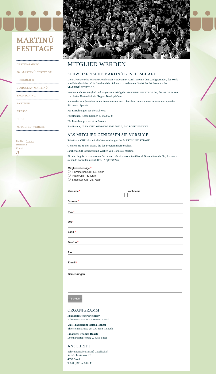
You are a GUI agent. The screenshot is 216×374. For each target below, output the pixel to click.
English (20, 141)
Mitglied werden (31, 126)
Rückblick (25, 79)
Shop (20, 119)
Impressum (21, 145)
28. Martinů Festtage (34, 72)
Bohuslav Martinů (32, 87)
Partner (23, 103)
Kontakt (20, 148)
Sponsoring (26, 95)
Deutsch (30, 141)
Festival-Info (28, 64)
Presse (22, 111)
